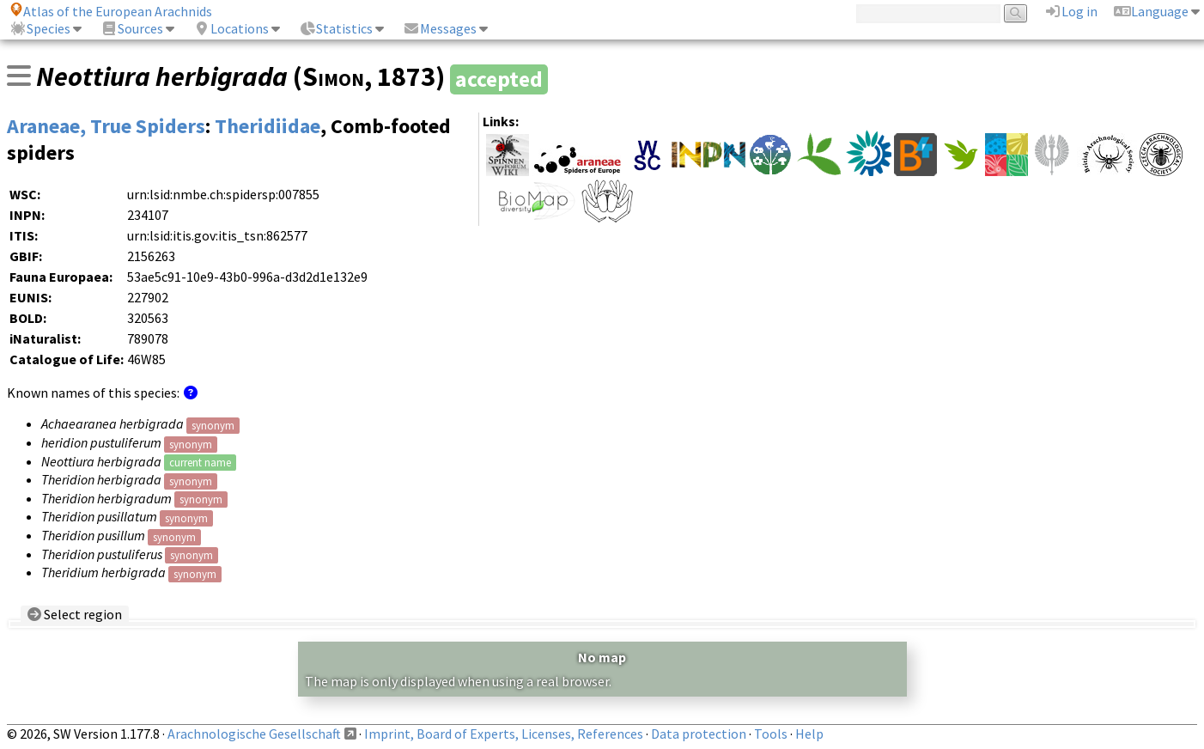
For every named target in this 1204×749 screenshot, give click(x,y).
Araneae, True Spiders (106, 126)
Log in (1071, 11)
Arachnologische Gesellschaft (254, 733)
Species (39, 28)
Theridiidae (267, 126)
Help (809, 733)
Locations (231, 28)
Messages (440, 28)
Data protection (698, 733)
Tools (770, 733)
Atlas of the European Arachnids (110, 11)
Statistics (336, 28)
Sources (131, 28)
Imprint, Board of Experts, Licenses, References (503, 733)
